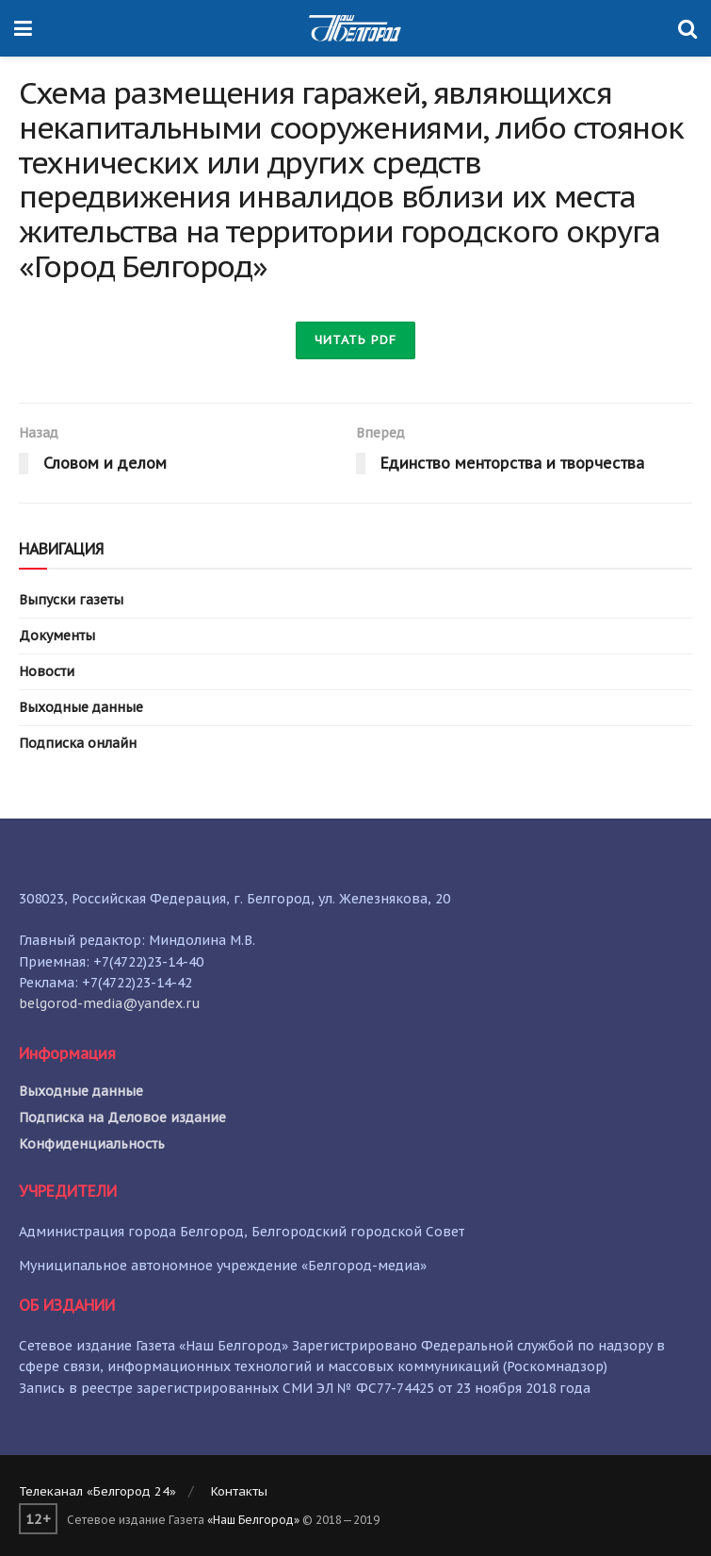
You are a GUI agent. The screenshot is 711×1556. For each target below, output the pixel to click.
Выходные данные (81, 707)
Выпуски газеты (71, 599)
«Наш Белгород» (253, 1520)
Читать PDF (355, 340)
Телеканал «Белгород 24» (97, 1491)
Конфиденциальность (92, 1143)
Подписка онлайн (78, 743)
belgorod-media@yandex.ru (110, 1003)
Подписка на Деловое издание (122, 1117)
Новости (46, 671)
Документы (57, 635)
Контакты (239, 1491)
